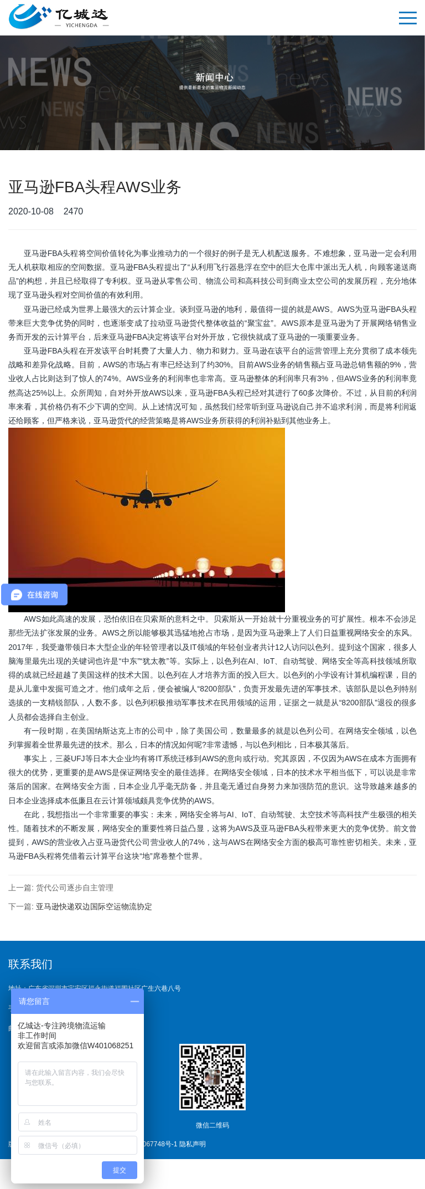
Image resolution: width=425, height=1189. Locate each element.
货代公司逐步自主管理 (74, 887)
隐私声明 (192, 1144)
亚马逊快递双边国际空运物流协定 (94, 906)
